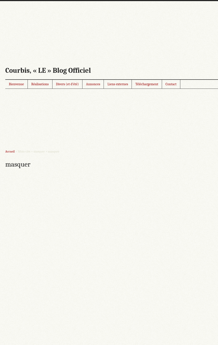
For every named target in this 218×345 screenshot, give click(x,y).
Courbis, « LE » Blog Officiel (48, 70)
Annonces (93, 84)
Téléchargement (146, 84)
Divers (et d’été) (67, 84)
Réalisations (40, 84)
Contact (171, 84)
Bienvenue (16, 84)
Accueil (10, 151)
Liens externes (117, 84)
